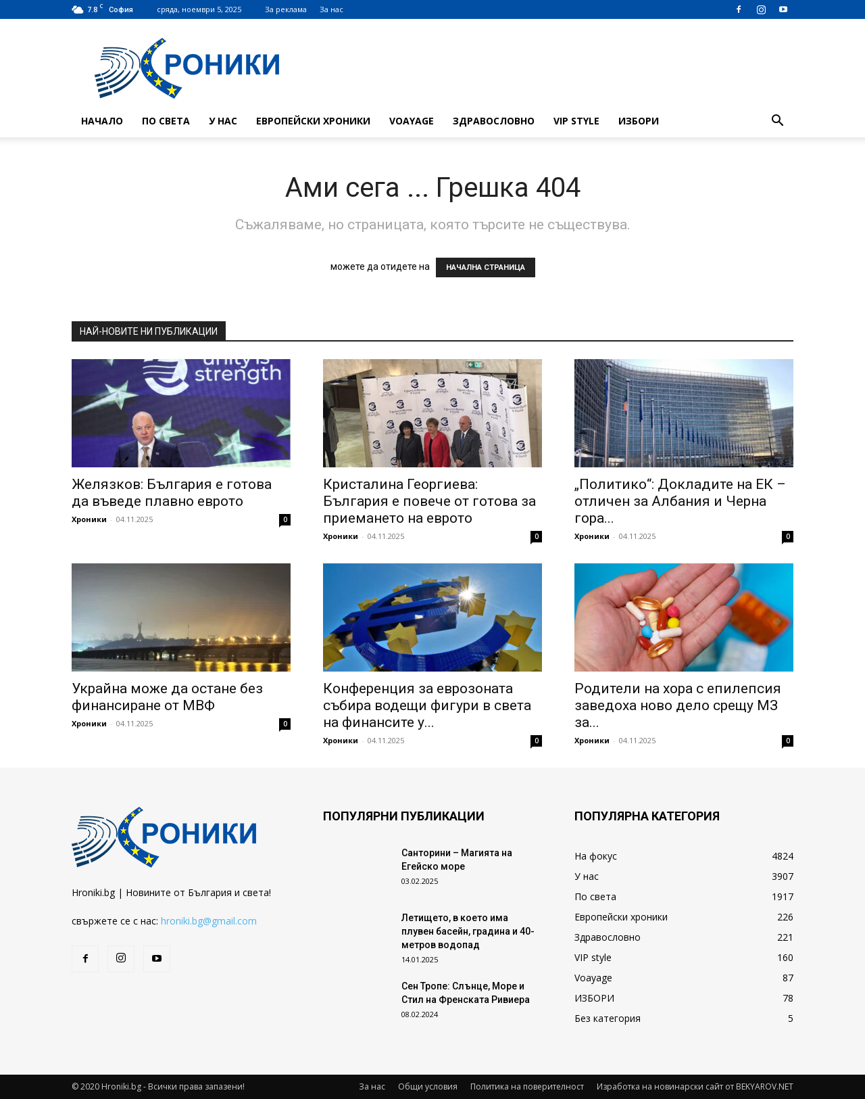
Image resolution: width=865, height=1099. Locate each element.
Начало (102, 120)
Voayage (411, 120)
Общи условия (428, 1086)
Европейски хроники (313, 120)
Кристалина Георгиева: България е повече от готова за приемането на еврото (429, 501)
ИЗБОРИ (638, 120)
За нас (331, 9)
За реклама (286, 9)
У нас (223, 120)
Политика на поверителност (527, 1086)
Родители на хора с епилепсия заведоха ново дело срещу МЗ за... (677, 705)
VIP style (576, 120)
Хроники (89, 519)
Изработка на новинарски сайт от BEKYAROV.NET (695, 1086)
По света (166, 120)
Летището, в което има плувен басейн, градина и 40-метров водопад (468, 931)
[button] (777, 122)
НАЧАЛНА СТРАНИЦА (485, 267)
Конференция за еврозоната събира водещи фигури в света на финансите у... (427, 705)
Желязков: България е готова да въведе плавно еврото (172, 492)
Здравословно (494, 120)
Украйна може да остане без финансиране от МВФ (167, 697)
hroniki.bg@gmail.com (209, 920)
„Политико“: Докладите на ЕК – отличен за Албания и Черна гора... (680, 501)
